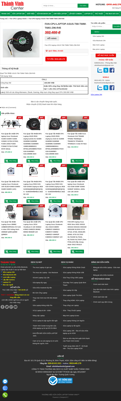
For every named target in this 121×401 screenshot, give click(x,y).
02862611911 (99, 63)
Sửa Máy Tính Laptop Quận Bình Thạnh (74, 284)
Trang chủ (5, 14)
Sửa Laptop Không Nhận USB (73, 272)
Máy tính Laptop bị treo (71, 315)
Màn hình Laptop (99, 45)
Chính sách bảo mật (100, 297)
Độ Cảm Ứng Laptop (40, 293)
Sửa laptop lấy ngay (40, 283)
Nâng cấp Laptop (39, 315)
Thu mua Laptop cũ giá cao (42, 267)
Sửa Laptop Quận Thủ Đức (72, 295)
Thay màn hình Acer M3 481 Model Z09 (45, 299)
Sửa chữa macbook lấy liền (42, 288)
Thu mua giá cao (112, 14)
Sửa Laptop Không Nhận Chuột (74, 267)
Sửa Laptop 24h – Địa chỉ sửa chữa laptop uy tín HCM (75, 332)
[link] (12, 9)
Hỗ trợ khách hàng (100, 279)
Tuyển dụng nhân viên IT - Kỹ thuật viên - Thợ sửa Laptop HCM (75, 347)
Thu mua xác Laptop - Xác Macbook (45, 272)
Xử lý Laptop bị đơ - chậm (42, 310)
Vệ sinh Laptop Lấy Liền (41, 278)
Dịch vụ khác (67, 262)
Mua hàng (12, 161)
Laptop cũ (88, 14)
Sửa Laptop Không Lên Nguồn (73, 321)
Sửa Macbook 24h (44, 14)
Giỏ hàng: (116, 8)
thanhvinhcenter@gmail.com (104, 83)
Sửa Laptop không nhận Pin (42, 305)
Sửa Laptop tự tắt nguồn (71, 326)
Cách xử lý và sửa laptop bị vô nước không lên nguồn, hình (45, 342)
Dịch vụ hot (36, 262)
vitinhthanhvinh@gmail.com (104, 65)
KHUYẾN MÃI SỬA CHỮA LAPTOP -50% (45, 334)
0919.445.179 (99, 80)
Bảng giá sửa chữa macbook (103, 275)
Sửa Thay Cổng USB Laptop (73, 278)
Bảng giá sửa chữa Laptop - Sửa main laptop (106, 269)
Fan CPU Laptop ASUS (18, 19)
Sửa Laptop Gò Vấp (70, 290)
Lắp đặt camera (75, 14)
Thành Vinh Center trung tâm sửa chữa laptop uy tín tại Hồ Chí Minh (45, 327)
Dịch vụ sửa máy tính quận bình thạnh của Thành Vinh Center (76, 339)
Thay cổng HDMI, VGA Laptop (73, 300)
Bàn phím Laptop (99, 49)
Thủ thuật (99, 14)
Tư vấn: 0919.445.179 (56, 59)
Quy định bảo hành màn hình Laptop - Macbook (106, 290)
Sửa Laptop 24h (18, 14)
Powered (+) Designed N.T (60, 397)
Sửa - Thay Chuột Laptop (72, 310)
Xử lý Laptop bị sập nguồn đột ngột (45, 321)
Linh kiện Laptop (60, 14)
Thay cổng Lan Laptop (71, 305)
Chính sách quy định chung (102, 302)
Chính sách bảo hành (100, 284)
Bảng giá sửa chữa (100, 262)
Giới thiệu (30, 14)
